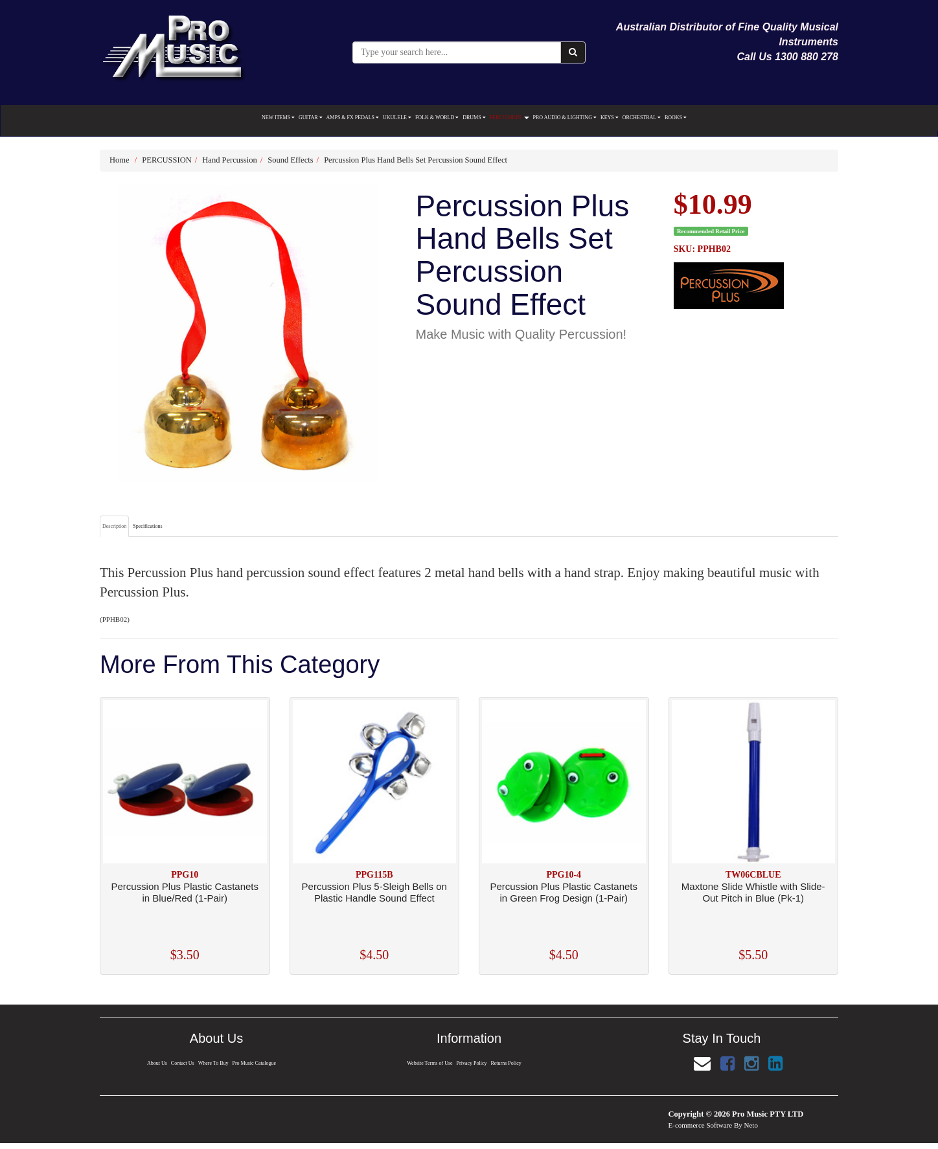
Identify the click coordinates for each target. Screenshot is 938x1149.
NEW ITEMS (278, 117)
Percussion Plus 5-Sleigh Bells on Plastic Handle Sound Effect (374, 892)
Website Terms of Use (429, 1063)
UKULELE (397, 117)
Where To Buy (213, 1063)
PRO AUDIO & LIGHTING (565, 117)
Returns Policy (507, 1063)
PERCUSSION (509, 117)
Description (114, 526)
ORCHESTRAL (642, 117)
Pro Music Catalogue (255, 1063)
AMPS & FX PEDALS (352, 117)
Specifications (147, 526)
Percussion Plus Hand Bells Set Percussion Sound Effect (415, 160)
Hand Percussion (229, 160)
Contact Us (182, 1063)
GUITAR (311, 117)
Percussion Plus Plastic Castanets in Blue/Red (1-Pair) (184, 892)
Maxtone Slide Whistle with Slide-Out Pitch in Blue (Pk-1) (753, 892)
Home (119, 160)
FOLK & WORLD (437, 117)
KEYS (610, 117)
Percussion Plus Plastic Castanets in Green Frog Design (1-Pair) (563, 892)
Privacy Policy (471, 1063)
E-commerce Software (701, 1125)
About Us (155, 1063)
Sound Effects (290, 160)
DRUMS (474, 117)
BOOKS (676, 117)
